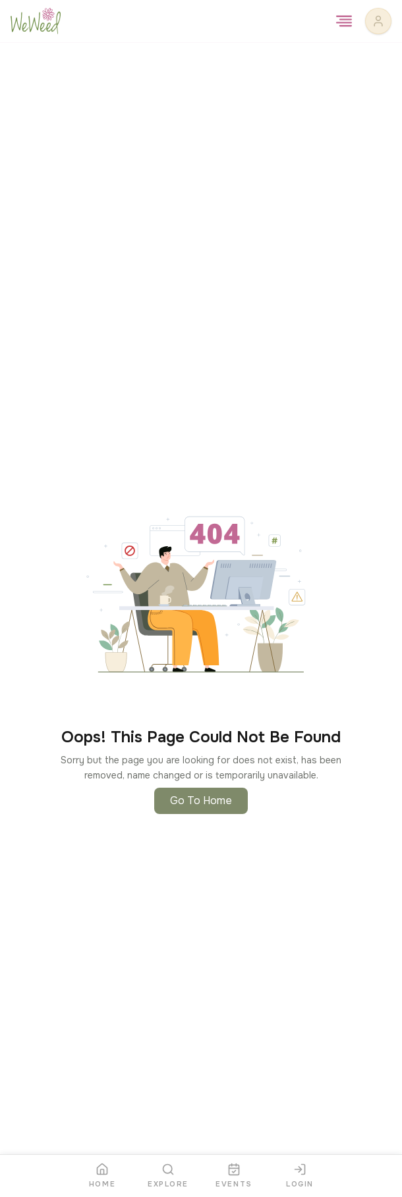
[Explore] (168, 1176)
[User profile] (378, 21)
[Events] (234, 1176)
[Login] (300, 1176)
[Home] (102, 1176)
